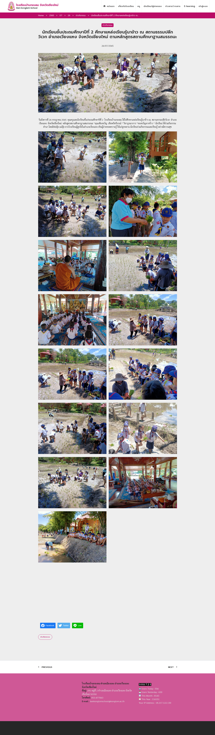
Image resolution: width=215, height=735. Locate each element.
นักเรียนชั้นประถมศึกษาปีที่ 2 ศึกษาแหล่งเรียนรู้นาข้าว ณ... (115, 15)
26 (69, 15)
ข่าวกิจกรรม (81, 15)
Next (171, 667)
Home (41, 15)
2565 (51, 15)
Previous (47, 667)
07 (61, 15)
